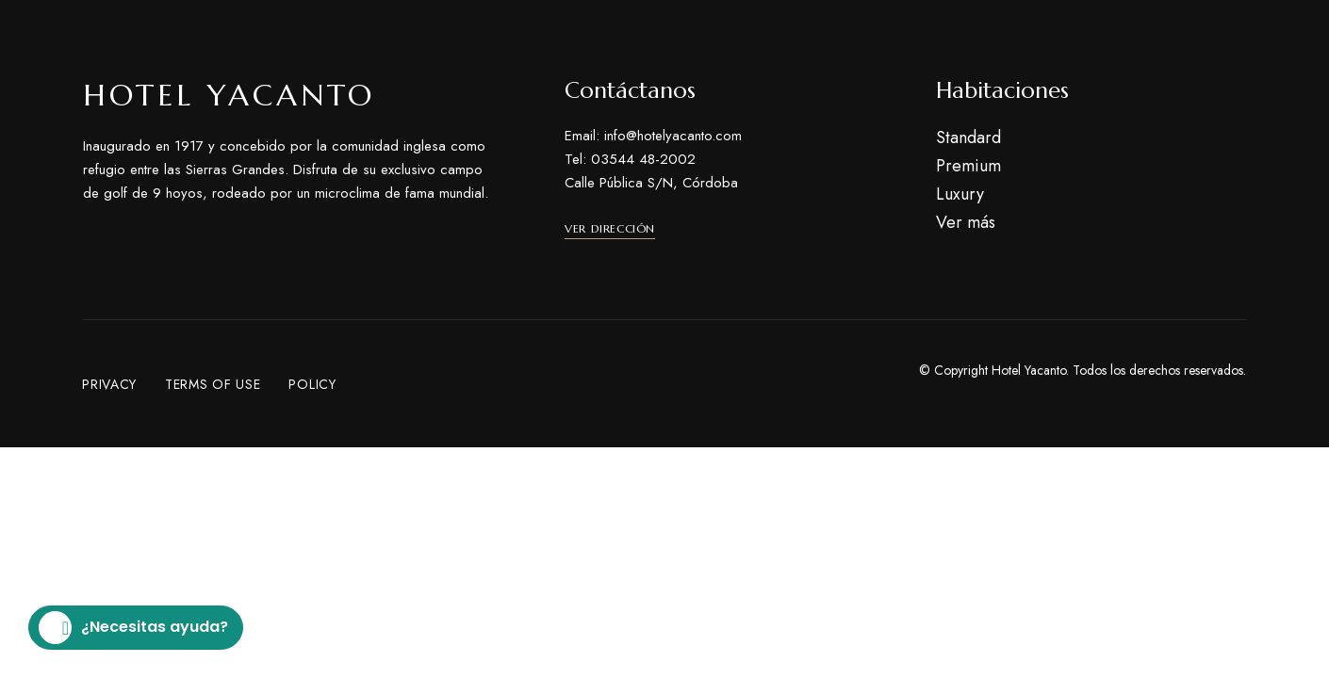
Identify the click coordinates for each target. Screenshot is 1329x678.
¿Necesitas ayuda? (133, 627)
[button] (610, 228)
